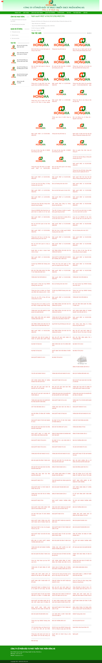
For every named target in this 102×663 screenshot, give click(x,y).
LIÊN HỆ (85, 12)
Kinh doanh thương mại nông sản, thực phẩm (18, 20)
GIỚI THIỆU (26, 12)
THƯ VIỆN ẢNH (77, 12)
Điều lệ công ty (14, 35)
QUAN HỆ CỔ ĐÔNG (50, 12)
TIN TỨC (69, 12)
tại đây (42, 28)
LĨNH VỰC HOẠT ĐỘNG (37, 12)
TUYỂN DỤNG (60, 12)
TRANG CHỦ (18, 12)
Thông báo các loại (15, 32)
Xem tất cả (89, 33)
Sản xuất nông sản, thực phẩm (18, 24)
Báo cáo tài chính (15, 38)
